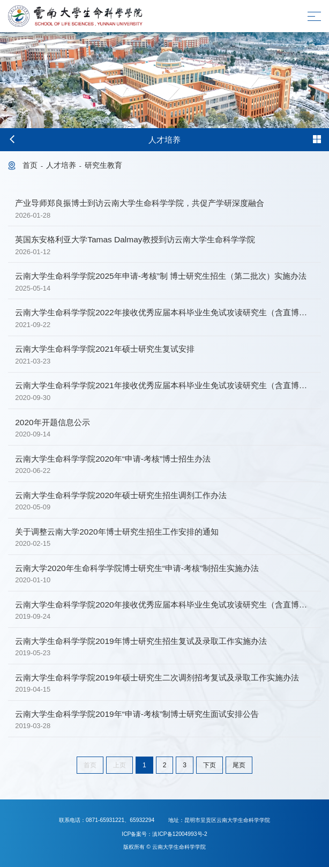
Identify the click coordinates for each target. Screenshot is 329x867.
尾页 (239, 765)
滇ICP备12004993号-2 (179, 834)
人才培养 (61, 165)
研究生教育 (103, 165)
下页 (209, 765)
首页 (30, 165)
